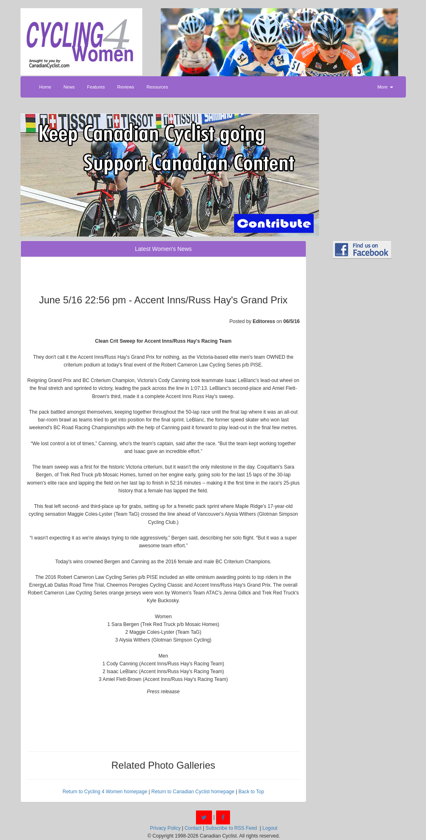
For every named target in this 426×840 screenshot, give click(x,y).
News (69, 86)
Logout (270, 828)
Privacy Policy (165, 828)
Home (45, 86)
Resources (157, 86)
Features (96, 86)
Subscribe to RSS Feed (231, 828)
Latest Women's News (163, 249)
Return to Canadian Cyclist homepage (193, 791)
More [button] (385, 86)
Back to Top (251, 791)
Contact (193, 828)
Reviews (125, 86)
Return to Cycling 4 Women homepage (105, 791)
